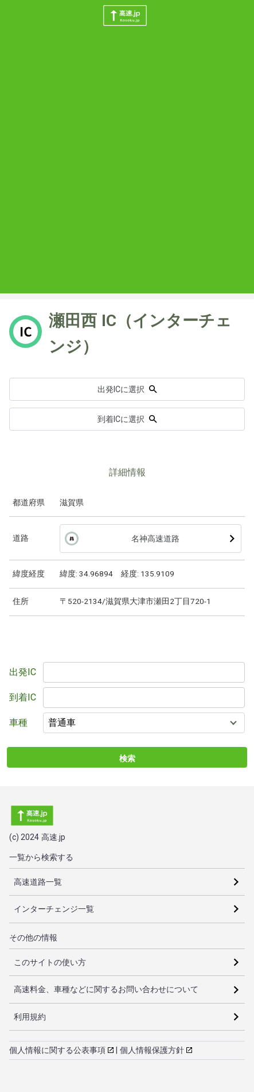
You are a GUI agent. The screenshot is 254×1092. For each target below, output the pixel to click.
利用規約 (30, 1016)
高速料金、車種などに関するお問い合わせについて (106, 989)
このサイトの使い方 (50, 962)
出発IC (22, 672)
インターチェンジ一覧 (54, 908)
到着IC (22, 697)
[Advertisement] (127, 166)
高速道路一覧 (38, 881)
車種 (18, 722)
